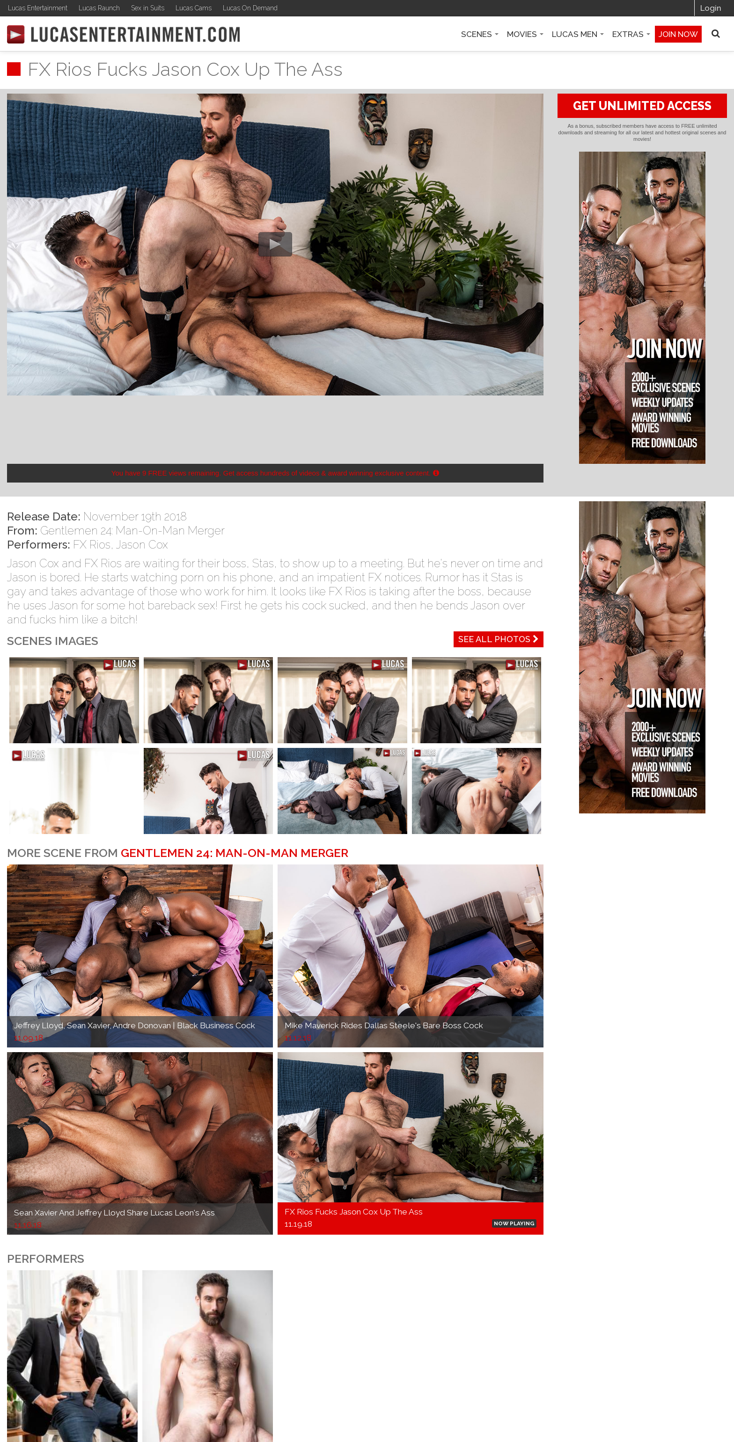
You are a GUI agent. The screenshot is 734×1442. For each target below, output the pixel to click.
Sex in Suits (147, 8)
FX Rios (91, 544)
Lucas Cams (194, 8)
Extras (631, 34)
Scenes (480, 34)
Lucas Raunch (99, 8)
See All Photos (498, 639)
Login (710, 8)
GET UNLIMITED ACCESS (642, 106)
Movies (525, 34)
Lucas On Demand (250, 8)
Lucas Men (578, 34)
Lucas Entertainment (37, 8)
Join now (678, 34)
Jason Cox (142, 544)
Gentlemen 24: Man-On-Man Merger (132, 530)
